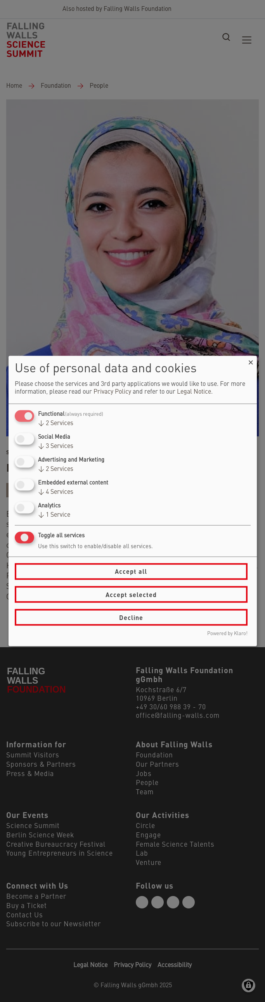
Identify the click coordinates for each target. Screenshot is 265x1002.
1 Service (54, 515)
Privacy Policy (112, 392)
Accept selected (131, 594)
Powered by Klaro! (227, 633)
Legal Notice (194, 392)
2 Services (55, 423)
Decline (131, 617)
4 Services (55, 492)
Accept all (131, 571)
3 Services (55, 446)
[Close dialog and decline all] (251, 360)
